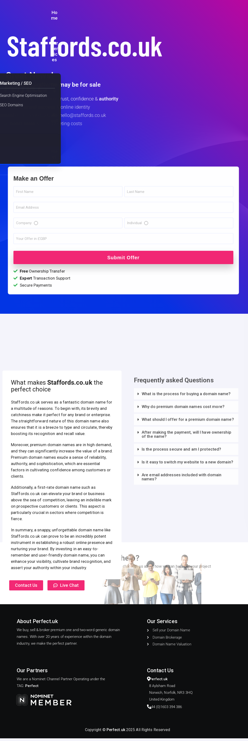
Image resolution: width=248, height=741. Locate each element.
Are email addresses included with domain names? (181, 629)
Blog (190, 13)
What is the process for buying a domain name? (186, 546)
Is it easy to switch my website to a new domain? (187, 614)
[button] (186, 547)
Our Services (166, 13)
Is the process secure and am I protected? (181, 601)
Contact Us (230, 13)
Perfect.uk (116, 732)
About (207, 13)
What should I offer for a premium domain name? (188, 571)
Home (141, 13)
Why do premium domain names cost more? (183, 559)
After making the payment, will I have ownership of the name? (186, 586)
